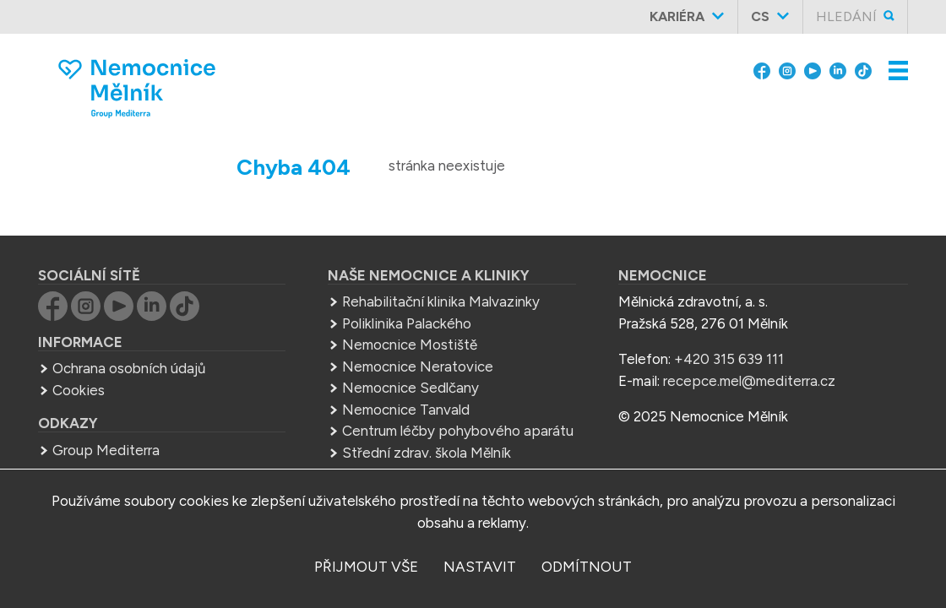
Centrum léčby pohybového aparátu (458, 430)
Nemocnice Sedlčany (410, 387)
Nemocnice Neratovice (417, 366)
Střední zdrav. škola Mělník (426, 452)
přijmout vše (366, 566)
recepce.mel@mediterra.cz (749, 380)
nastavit (479, 566)
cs (760, 16)
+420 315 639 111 (729, 358)
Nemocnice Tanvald (406, 409)
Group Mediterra (106, 450)
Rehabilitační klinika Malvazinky (441, 301)
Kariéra (677, 16)
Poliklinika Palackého (406, 323)
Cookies (78, 390)
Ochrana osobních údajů (128, 368)
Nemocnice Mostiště (409, 344)
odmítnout (586, 566)
